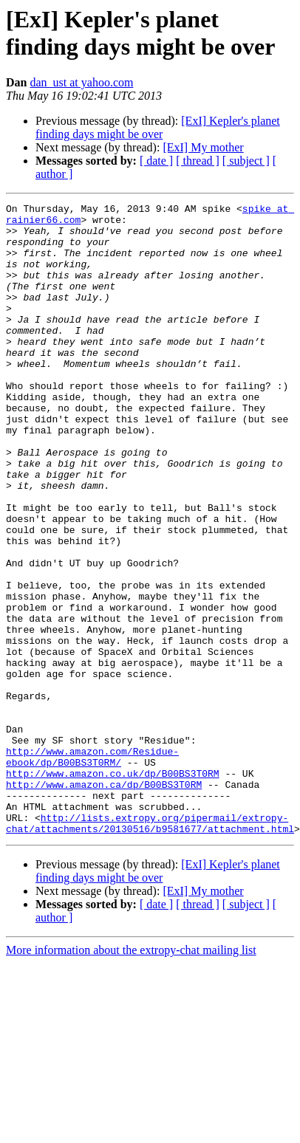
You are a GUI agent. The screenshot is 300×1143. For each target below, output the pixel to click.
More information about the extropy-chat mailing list (131, 1076)
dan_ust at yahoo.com (81, 82)
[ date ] (156, 160)
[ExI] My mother (203, 147)
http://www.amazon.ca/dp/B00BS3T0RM (104, 901)
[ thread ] (197, 160)
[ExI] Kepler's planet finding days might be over (157, 127)
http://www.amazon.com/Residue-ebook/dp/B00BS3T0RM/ (150, 861)
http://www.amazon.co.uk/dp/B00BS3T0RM (112, 888)
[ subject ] (246, 160)
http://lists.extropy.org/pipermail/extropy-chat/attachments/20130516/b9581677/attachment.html (150, 948)
